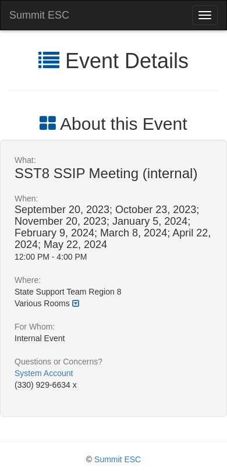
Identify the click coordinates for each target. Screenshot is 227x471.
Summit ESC (39, 15)
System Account (44, 373)
